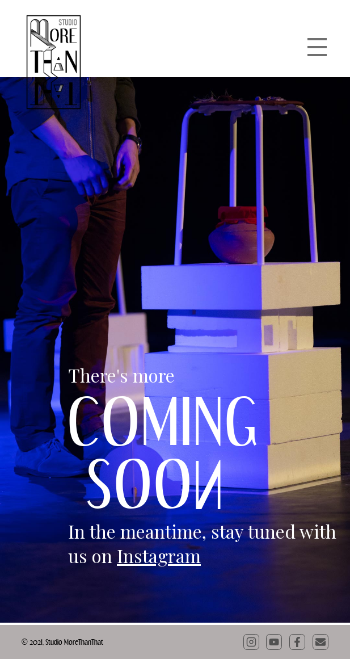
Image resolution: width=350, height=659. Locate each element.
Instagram (159, 555)
